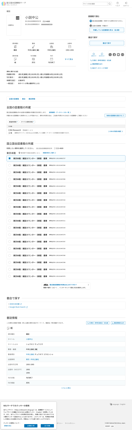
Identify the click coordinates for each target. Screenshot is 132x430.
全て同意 (47, 426)
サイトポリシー (70, 423)
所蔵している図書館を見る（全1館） (107, 30)
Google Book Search (19, 307)
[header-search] (97, 3)
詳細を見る (7, 426)
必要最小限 (30, 426)
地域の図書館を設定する (116, 115)
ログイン (126, 4)
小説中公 (29, 339)
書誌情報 (32, 99)
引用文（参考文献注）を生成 (100, 60)
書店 (23, 99)
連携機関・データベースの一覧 (60, 112)
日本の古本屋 (16, 304)
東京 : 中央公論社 (32, 359)
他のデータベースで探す (99, 68)
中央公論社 (30, 354)
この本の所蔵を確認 (116, 131)
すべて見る (69, 59)
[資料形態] (27, 121)
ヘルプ (117, 4)
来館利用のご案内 (50, 153)
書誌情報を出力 (96, 64)
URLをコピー (102, 55)
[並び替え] (13, 121)
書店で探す (107, 43)
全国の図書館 (14, 99)
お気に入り (93, 55)
